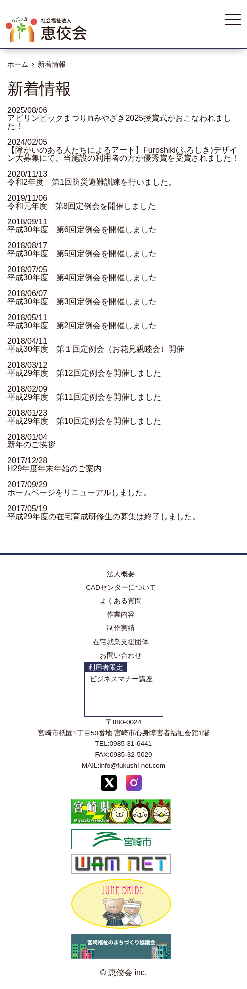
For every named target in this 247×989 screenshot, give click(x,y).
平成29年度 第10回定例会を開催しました (84, 421)
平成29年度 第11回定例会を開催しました (84, 397)
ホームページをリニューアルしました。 (79, 492)
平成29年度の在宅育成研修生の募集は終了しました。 (103, 516)
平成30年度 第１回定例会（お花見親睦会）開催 (95, 349)
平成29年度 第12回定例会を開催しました (84, 373)
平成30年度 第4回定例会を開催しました (82, 277)
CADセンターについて (121, 587)
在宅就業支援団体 (121, 642)
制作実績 (121, 628)
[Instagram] (134, 784)
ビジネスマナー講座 (121, 679)
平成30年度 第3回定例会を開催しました (82, 301)
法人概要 (121, 574)
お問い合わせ (121, 655)
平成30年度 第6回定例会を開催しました (82, 229)
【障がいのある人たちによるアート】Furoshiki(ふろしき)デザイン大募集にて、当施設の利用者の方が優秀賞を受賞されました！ (123, 154)
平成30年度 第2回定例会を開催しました (82, 325)
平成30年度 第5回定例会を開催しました (82, 253)
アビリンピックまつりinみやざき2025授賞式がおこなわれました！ (119, 122)
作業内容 (121, 614)
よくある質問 (121, 601)
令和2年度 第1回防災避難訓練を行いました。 (91, 182)
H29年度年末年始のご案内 (54, 468)
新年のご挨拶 (31, 444)
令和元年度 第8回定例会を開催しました (81, 206)
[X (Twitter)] (109, 784)
